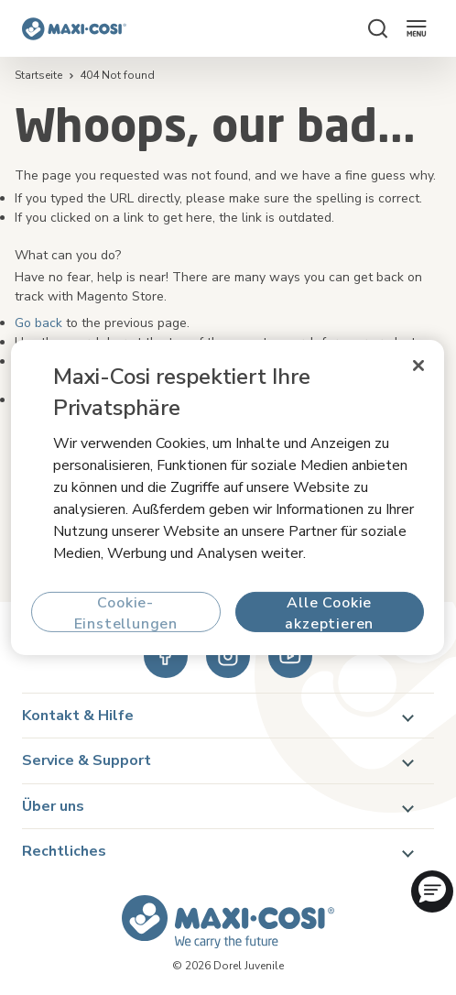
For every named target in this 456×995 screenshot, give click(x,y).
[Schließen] (419, 365)
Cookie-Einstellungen (126, 612)
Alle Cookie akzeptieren (330, 612)
